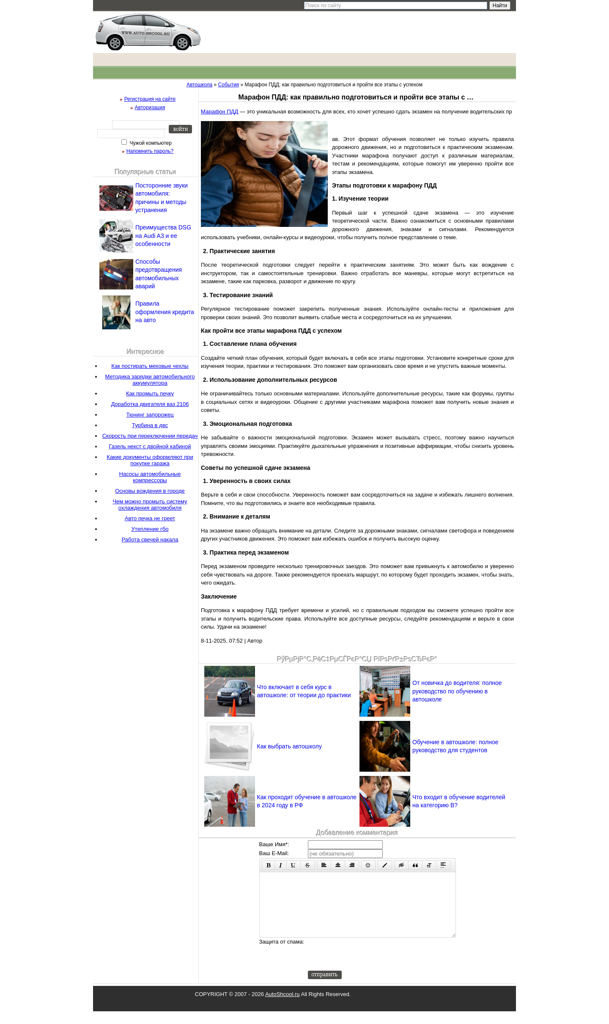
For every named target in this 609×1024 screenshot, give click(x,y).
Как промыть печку (150, 393)
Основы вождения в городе (150, 491)
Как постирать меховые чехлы (149, 366)
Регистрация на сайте (150, 99)
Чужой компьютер (150, 143)
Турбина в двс (150, 425)
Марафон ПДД (219, 111)
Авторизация (150, 107)
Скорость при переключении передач (150, 436)
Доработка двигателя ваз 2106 (150, 404)
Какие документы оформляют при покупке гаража (150, 460)
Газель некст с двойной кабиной (150, 446)
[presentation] (372, 966)
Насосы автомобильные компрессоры (150, 477)
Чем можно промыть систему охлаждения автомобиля (149, 504)
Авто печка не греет (150, 518)
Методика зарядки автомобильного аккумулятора (150, 379)
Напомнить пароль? (149, 151)
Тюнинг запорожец (149, 414)
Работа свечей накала (150, 539)
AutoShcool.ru (282, 1007)
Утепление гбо (150, 529)
